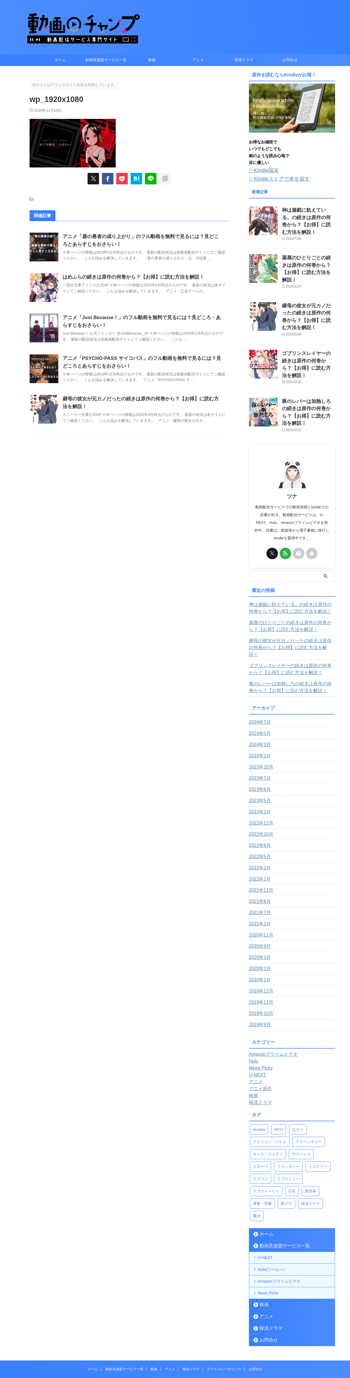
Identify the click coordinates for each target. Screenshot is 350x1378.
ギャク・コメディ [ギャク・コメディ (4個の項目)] (268, 1109)
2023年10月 (259, 722)
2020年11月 (259, 890)
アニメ (198, 60)
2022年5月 (258, 811)
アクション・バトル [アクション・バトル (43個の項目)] (270, 1097)
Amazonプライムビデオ (279, 1236)
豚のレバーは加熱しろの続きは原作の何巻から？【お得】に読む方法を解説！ (308, 376)
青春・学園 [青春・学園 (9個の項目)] (262, 1158)
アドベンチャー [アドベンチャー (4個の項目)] (309, 1097)
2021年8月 (258, 856)
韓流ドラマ (244, 60)
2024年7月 (258, 677)
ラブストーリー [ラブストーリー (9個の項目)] (266, 1146)
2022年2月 (258, 823)
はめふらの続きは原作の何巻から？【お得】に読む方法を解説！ (129, 277)
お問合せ (290, 60)
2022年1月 (258, 834)
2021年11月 (259, 845)
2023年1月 (258, 767)
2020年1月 (258, 935)
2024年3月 (258, 699)
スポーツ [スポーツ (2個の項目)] (260, 1121)
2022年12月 (259, 778)
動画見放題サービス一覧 (106, 60)
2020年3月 (258, 912)
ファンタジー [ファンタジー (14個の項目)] (288, 1121)
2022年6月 (258, 800)
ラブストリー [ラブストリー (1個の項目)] (288, 1134)
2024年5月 (258, 688)
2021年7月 (258, 867)
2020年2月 (258, 923)
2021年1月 (258, 879)
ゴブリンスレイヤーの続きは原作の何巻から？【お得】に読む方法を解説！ (308, 336)
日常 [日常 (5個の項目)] (292, 1146)
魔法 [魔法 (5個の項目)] (256, 1171)
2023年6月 (258, 744)
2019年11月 (259, 957)
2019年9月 (258, 979)
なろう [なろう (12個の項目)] (297, 1084)
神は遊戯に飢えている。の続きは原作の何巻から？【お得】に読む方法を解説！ (308, 214)
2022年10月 (259, 789)
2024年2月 (258, 711)
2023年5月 (258, 755)
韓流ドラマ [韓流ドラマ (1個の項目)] (310, 1158)
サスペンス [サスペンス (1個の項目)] (301, 1109)
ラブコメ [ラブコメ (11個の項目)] (260, 1134)
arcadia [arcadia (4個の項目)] (259, 1084)
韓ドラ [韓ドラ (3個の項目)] (286, 1158)
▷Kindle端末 (261, 169)
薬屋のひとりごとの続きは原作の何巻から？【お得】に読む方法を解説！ (308, 255)
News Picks (268, 1248)
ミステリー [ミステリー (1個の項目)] (318, 1121)
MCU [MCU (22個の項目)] (278, 1084)
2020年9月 (258, 901)
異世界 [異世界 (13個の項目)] (310, 1146)
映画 (152, 60)
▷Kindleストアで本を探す (274, 177)
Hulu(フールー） (272, 1224)
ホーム (60, 60)
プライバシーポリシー (224, 1324)
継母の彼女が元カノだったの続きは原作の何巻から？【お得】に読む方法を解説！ (308, 295)
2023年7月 (258, 733)
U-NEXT (265, 1212)
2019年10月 (259, 968)
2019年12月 (259, 946)
